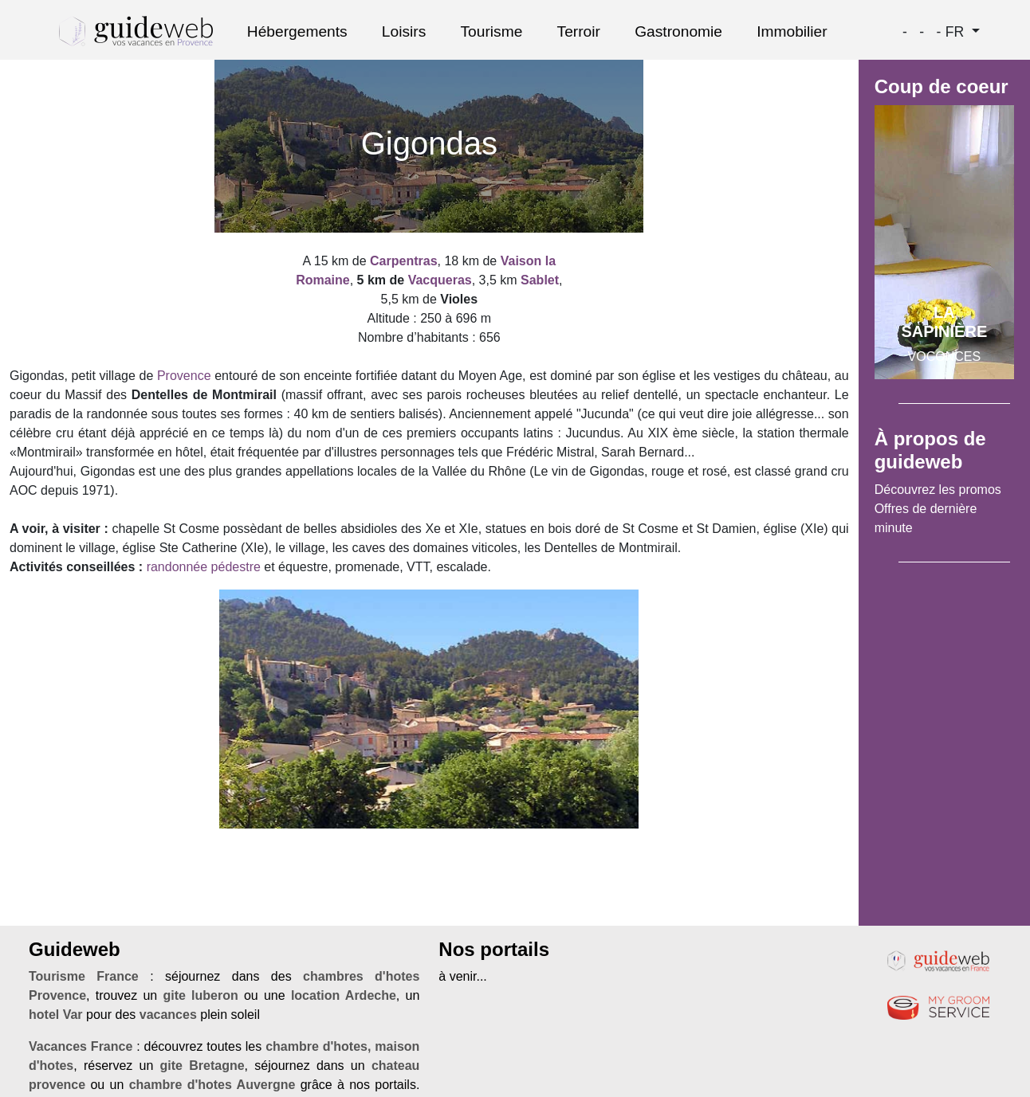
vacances (168, 1014)
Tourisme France (84, 976)
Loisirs (404, 31)
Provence (184, 375)
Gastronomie (678, 31)
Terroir (578, 31)
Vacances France (80, 1046)
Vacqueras (440, 280)
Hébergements (297, 31)
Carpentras (403, 261)
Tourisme (492, 31)
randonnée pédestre (204, 567)
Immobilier (792, 31)
